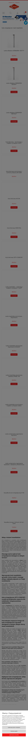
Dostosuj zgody (14, 731)
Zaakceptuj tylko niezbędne (14, 727)
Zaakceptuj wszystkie (14, 734)
